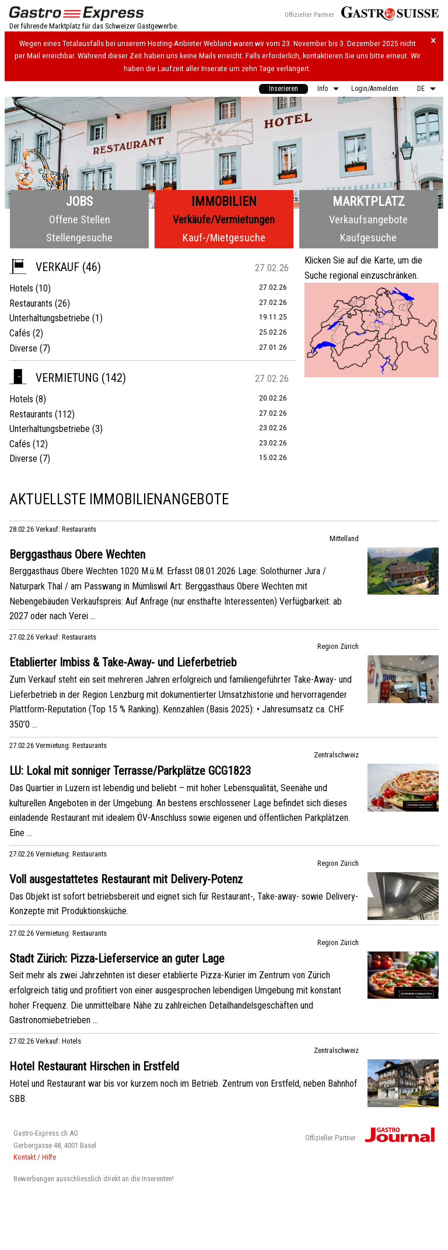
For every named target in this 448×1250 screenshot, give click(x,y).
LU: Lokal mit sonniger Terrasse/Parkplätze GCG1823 (130, 771)
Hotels (21, 288)
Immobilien (224, 201)
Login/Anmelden (374, 89)
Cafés (19, 333)
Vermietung (54, 378)
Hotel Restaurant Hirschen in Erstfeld (94, 1066)
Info (322, 89)
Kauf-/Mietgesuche (224, 237)
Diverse (23, 348)
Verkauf (44, 267)
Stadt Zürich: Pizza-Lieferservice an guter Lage (117, 958)
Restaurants (30, 303)
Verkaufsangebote (368, 219)
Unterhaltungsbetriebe (49, 318)
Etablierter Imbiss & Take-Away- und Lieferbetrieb (123, 662)
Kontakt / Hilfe (34, 1157)
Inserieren (283, 89)
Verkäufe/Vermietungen (224, 219)
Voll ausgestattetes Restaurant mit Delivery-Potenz (126, 879)
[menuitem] (283, 89)
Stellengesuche (79, 237)
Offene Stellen (79, 219)
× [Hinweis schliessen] (433, 40)
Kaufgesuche (368, 237)
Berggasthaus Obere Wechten (77, 554)
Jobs (79, 201)
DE (421, 89)
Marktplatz (368, 201)
